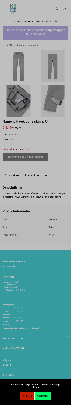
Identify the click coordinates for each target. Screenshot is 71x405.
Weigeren (27, 396)
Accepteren (43, 396)
